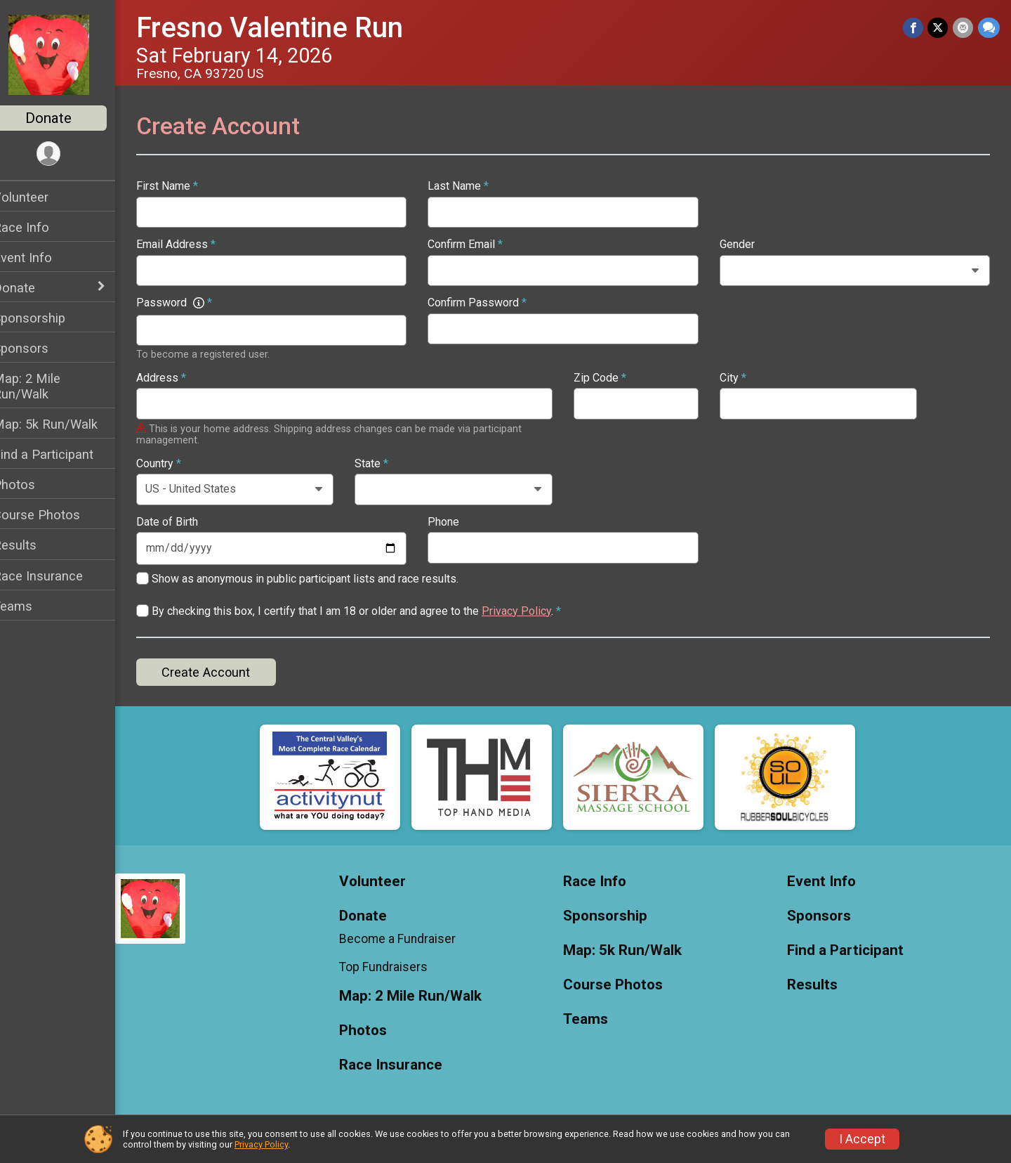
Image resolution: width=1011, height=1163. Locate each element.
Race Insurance (56, 575)
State (385, 463)
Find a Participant (61, 454)
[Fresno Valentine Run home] (67, 54)
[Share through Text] (989, 28)
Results (33, 545)
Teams (31, 606)
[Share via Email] (963, 28)
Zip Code (609, 378)
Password (192, 303)
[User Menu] (67, 154)
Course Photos (54, 514)
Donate (67, 118)
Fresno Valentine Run (287, 27)
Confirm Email (477, 244)
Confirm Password (489, 303)
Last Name (470, 186)
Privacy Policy (534, 611)
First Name (185, 186)
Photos (32, 484)
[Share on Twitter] (939, 28)
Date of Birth (185, 522)
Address (179, 378)
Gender (742, 244)
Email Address (194, 244)
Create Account (224, 672)
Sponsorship (47, 318)
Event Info (40, 257)
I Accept (862, 1139)
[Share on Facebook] (914, 28)
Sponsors (39, 348)
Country (176, 463)
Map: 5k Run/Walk (63, 424)
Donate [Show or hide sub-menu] (32, 287)
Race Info (39, 227)
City (738, 378)
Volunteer (39, 197)
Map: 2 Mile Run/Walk (45, 386)
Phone (456, 522)
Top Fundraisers (397, 967)
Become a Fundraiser (411, 939)
